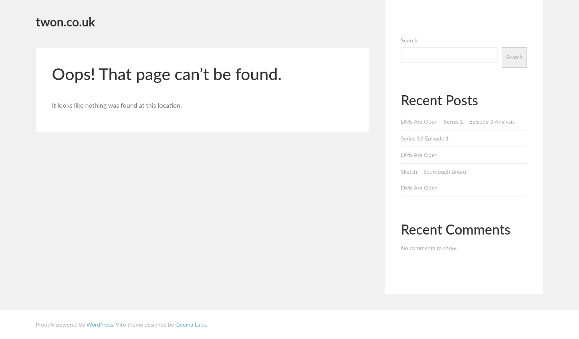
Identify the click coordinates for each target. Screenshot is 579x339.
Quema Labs (190, 324)
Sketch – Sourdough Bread (433, 171)
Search (409, 40)
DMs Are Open (419, 154)
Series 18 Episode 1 (425, 138)
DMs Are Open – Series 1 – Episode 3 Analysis (457, 121)
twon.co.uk (65, 21)
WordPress (99, 324)
